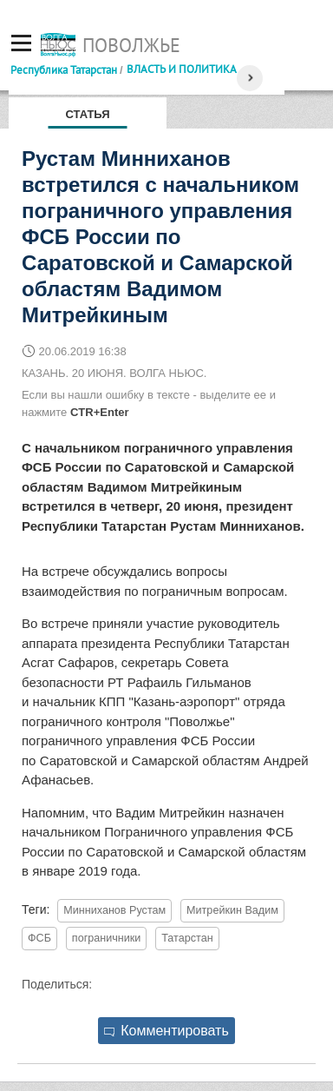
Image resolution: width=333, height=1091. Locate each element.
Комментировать (166, 1030)
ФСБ (39, 938)
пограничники (106, 938)
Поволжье (131, 45)
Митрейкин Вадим (232, 910)
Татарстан (186, 938)
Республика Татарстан (63, 69)
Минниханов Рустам (114, 910)
